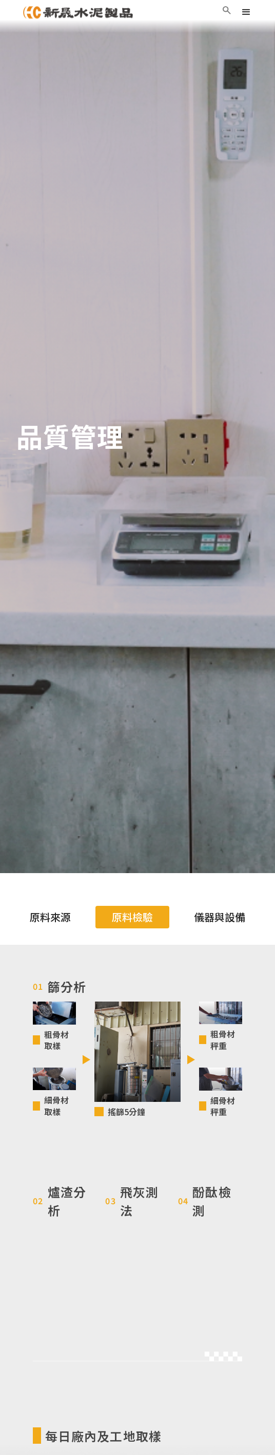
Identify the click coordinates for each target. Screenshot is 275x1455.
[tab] (50, 917)
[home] (78, 12)
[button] (246, 12)
